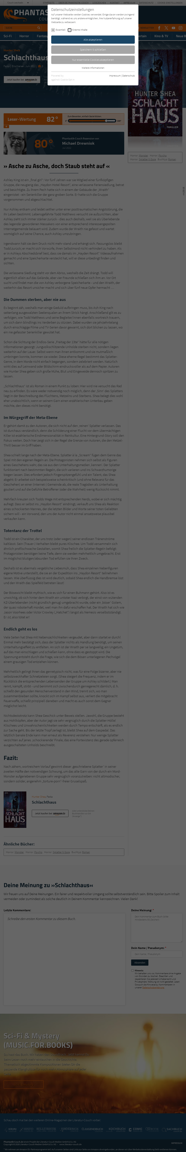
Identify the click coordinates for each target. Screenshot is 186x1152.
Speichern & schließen (93, 49)
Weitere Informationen (93, 67)
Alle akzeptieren (93, 39)
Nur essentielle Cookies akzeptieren (93, 59)
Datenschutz (128, 75)
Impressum (115, 75)
